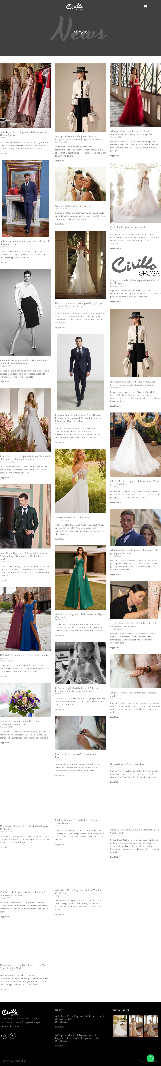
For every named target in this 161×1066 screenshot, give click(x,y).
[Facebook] (13, 1035)
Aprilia (37, 1018)
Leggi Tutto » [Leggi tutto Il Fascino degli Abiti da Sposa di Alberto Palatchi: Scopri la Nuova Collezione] (60, 709)
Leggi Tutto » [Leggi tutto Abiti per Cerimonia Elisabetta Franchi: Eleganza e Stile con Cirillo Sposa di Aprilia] (60, 160)
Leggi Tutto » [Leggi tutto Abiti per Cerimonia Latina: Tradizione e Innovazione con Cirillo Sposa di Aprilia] (115, 155)
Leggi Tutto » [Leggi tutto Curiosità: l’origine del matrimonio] (115, 248)
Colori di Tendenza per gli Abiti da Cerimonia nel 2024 (24, 656)
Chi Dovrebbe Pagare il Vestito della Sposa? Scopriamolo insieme (22, 893)
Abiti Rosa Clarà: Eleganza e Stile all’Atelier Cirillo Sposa (78, 891)
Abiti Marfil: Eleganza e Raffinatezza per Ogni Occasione (79, 615)
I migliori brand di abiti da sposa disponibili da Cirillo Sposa (134, 281)
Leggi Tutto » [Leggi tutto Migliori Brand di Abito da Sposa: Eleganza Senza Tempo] (60, 844)
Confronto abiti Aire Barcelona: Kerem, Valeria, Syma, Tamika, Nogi (25, 966)
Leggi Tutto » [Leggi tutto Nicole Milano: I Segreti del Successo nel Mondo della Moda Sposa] (115, 501)
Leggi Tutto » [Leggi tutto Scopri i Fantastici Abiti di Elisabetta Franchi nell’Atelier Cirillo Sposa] (115, 647)
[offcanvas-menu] (145, 7)
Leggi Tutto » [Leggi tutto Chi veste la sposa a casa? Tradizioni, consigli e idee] (60, 775)
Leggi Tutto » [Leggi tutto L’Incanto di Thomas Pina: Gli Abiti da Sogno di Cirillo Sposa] (5, 847)
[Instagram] (4, 1035)
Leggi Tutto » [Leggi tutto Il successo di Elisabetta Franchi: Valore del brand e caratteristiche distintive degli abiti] (115, 405)
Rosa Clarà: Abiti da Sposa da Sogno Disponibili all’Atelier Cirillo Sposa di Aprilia (25, 457)
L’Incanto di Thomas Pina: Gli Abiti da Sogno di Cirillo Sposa (24, 827)
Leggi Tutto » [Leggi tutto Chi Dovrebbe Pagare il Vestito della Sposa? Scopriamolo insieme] (5, 916)
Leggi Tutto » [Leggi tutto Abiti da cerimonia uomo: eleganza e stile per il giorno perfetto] (5, 262)
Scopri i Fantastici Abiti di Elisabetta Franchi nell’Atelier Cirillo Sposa (133, 624)
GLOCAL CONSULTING (16, 1060)
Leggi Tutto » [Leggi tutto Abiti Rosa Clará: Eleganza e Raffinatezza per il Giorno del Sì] (115, 856)
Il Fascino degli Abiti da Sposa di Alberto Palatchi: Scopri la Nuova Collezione (76, 689)
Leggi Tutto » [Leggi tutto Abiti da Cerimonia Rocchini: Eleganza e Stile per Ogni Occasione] (115, 574)
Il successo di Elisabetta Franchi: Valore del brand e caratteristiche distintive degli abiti (132, 382)
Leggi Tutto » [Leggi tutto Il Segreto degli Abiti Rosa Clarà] (115, 781)
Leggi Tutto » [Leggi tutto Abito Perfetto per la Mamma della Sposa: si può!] (115, 716)
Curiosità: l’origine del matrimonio (128, 226)
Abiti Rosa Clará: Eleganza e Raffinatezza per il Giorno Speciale (24, 133)
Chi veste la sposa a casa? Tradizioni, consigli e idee (79, 755)
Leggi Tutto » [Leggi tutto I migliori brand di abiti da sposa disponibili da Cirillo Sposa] (115, 301)
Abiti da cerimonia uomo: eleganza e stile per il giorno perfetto (24, 242)
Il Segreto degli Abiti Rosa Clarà (127, 763)
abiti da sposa (11, 1025)
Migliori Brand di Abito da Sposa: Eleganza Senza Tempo (77, 821)
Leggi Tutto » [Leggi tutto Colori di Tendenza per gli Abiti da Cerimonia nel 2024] (5, 676)
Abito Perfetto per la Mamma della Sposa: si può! (133, 693)
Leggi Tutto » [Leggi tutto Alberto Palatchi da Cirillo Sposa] (60, 538)
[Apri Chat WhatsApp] (150, 1058)
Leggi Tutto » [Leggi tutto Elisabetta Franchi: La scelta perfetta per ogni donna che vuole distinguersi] (5, 381)
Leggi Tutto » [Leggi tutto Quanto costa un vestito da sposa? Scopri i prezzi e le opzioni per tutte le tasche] (60, 327)
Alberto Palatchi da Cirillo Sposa (72, 517)
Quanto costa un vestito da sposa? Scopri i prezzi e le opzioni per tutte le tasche (80, 304)
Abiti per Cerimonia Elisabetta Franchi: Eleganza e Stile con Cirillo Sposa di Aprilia (77, 138)
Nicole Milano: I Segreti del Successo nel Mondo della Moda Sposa (135, 482)
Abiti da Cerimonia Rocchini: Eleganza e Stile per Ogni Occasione (134, 551)
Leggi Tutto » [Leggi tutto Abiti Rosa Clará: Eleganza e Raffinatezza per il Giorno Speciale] (5, 153)
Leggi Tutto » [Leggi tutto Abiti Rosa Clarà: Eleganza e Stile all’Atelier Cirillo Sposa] (60, 914)
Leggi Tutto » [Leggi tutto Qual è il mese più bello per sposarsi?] (60, 224)
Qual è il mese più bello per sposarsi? (74, 205)
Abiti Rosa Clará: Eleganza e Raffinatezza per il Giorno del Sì (135, 830)
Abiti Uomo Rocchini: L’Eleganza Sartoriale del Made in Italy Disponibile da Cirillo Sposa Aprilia (24, 555)
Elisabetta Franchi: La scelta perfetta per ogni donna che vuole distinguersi (23, 361)
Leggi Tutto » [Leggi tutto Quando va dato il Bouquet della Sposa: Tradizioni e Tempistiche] (5, 742)
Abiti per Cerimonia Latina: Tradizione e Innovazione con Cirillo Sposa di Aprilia (131, 133)
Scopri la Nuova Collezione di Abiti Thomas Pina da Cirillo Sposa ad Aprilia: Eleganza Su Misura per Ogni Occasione (78, 417)
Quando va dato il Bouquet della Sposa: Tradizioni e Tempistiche (20, 722)
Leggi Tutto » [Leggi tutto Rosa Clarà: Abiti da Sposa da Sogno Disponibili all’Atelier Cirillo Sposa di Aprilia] (5, 477)
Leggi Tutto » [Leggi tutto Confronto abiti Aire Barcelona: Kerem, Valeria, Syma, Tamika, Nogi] (5, 989)
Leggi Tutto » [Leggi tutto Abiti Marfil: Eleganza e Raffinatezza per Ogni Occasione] (60, 635)
